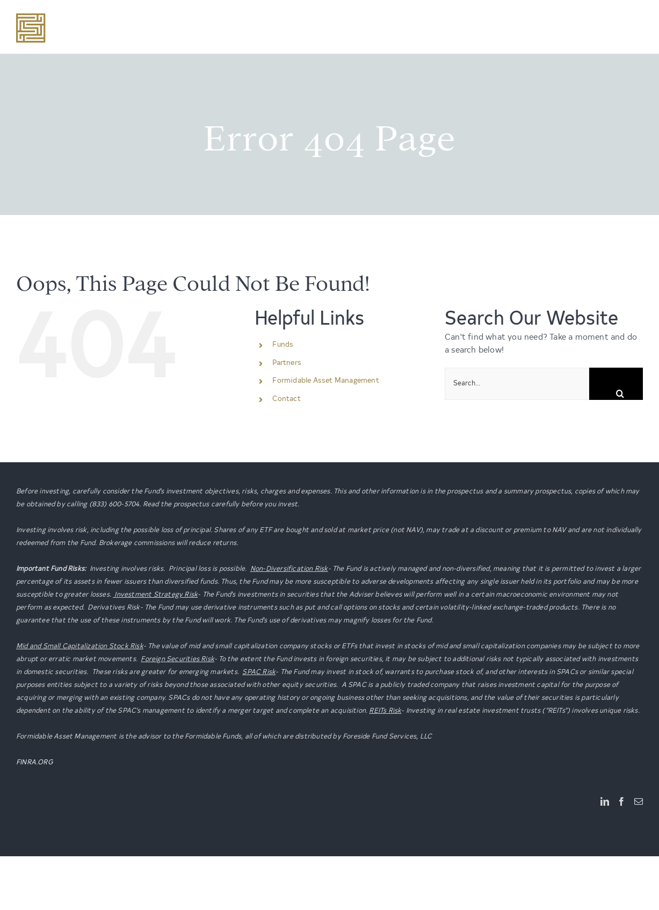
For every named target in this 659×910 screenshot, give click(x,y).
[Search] (616, 384)
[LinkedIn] (604, 801)
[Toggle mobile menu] (637, 20)
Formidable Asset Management (325, 381)
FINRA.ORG (34, 762)
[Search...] (517, 384)
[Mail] (638, 801)
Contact (286, 399)
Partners (286, 363)
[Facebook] (621, 801)
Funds (282, 345)
